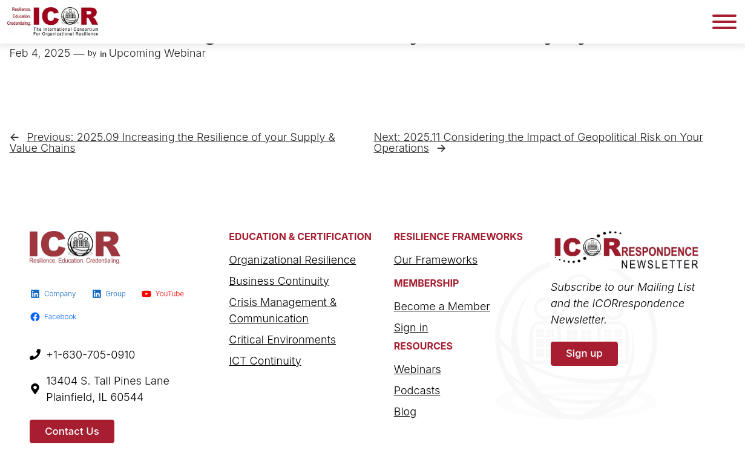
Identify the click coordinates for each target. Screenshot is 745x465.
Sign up (584, 353)
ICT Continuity (265, 360)
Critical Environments (282, 339)
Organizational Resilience (292, 259)
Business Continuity (279, 281)
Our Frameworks (436, 259)
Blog (405, 411)
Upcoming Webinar (157, 53)
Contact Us (72, 431)
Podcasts (417, 390)
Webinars (417, 369)
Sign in (411, 327)
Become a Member (442, 306)
